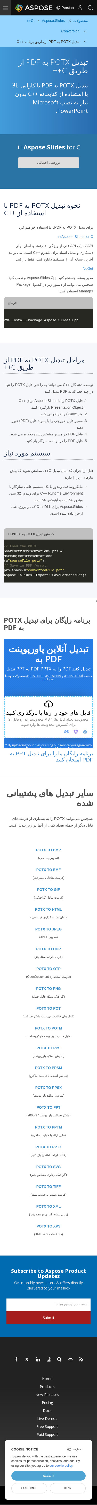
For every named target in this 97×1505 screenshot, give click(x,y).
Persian (65, 7)
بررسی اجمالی (48, 162)
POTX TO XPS (48, 1226)
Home (47, 1378)
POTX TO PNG (48, 989)
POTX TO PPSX (48, 1088)
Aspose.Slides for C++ (75, 237)
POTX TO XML (48, 1206)
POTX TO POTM (48, 1028)
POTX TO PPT (48, 1107)
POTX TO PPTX (48, 1147)
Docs (47, 1410)
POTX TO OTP (48, 969)
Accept (48, 1475)
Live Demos (47, 1418)
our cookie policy (61, 1465)
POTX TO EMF (48, 870)
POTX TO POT (48, 1008)
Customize (29, 1488)
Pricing (47, 1402)
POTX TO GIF (48, 890)
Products (47, 1386)
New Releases (47, 1394)
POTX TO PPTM (48, 1127)
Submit (48, 1317)
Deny (67, 1488)
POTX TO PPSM (48, 1068)
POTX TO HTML (48, 909)
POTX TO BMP (48, 850)
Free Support (47, 1426)
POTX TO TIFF (48, 1187)
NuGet (88, 268)
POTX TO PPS (48, 1048)
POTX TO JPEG (48, 929)
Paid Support (47, 1434)
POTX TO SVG (48, 1167)
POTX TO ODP (48, 949)
